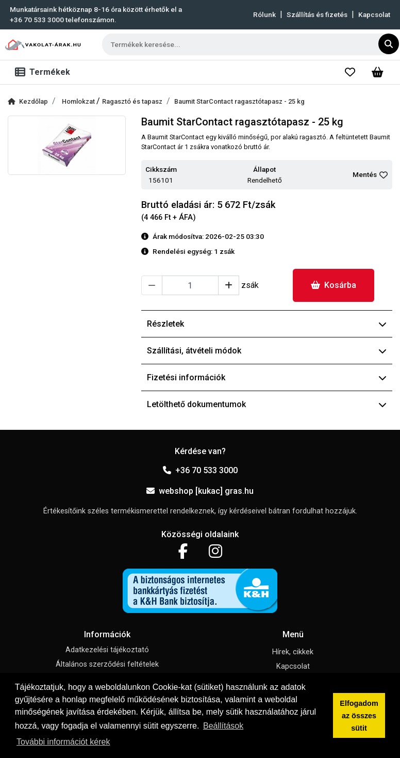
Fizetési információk (267, 377)
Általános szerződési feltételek (107, 664)
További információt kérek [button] (63, 741)
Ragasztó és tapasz (132, 101)
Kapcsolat (374, 14)
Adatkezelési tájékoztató (107, 650)
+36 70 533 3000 (200, 470)
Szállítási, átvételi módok (267, 351)
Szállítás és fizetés (317, 14)
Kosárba (333, 285)
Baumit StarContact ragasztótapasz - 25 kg (239, 101)
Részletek (267, 324)
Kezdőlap (28, 101)
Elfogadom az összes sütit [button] (359, 715)
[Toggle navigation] (44, 72)
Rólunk (264, 14)
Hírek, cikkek (292, 652)
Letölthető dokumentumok (267, 404)
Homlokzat (79, 101)
